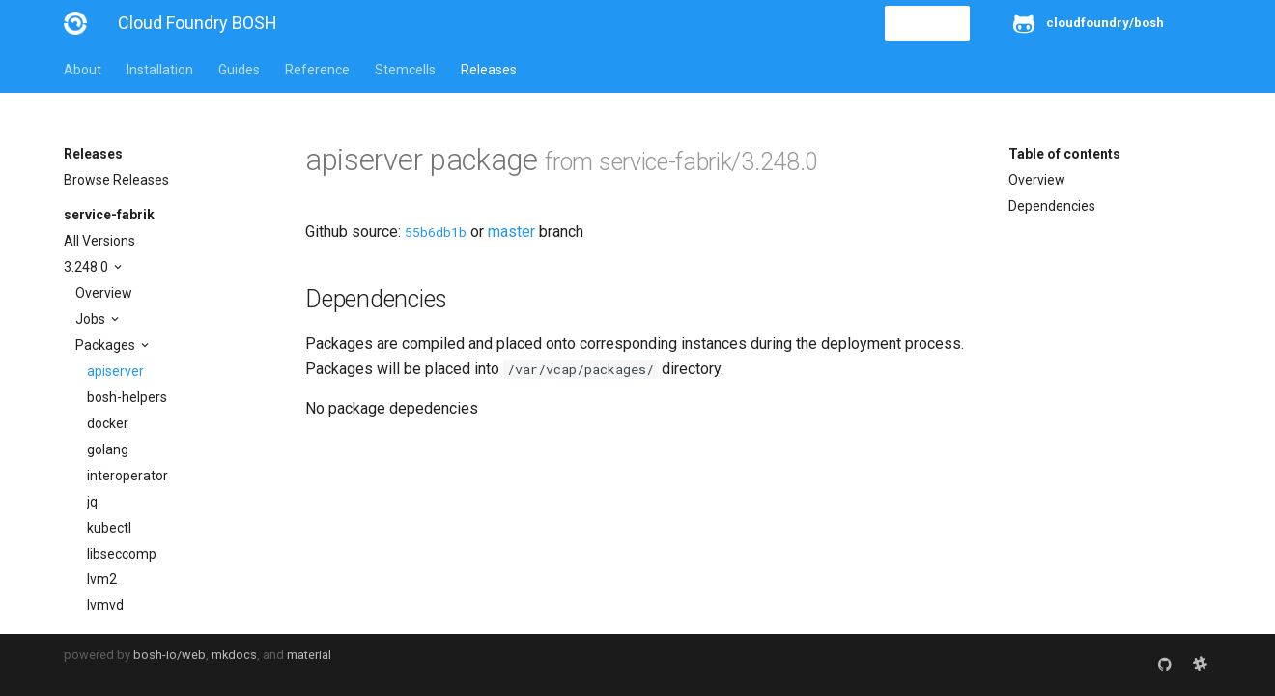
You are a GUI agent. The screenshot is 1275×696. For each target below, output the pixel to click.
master (511, 231)
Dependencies (1051, 206)
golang (107, 449)
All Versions (99, 240)
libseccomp (121, 554)
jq (92, 501)
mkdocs (234, 655)
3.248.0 (87, 267)
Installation (160, 69)
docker (107, 423)
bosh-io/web (169, 655)
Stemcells (405, 69)
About (82, 69)
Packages (106, 345)
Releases (489, 69)
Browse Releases (116, 180)
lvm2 (102, 579)
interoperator (127, 475)
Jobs (91, 319)
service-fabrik (109, 214)
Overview (103, 293)
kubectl (109, 528)
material (309, 655)
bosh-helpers (127, 397)
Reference (317, 69)
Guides (239, 69)
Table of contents (1064, 153)
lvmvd (105, 605)
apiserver (115, 371)
